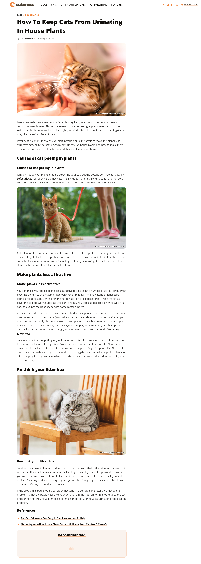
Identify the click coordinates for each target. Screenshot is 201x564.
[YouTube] (167, 4)
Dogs (44, 4)
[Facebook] (163, 4)
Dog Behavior (32, 15)
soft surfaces (24, 178)
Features (117, 4)
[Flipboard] (172, 4)
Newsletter (189, 4)
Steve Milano (26, 38)
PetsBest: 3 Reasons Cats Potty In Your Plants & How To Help (53, 518)
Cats (54, 4)
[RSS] (176, 4)
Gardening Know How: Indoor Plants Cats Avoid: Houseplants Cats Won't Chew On (64, 524)
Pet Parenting (99, 4)
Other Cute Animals (73, 4)
